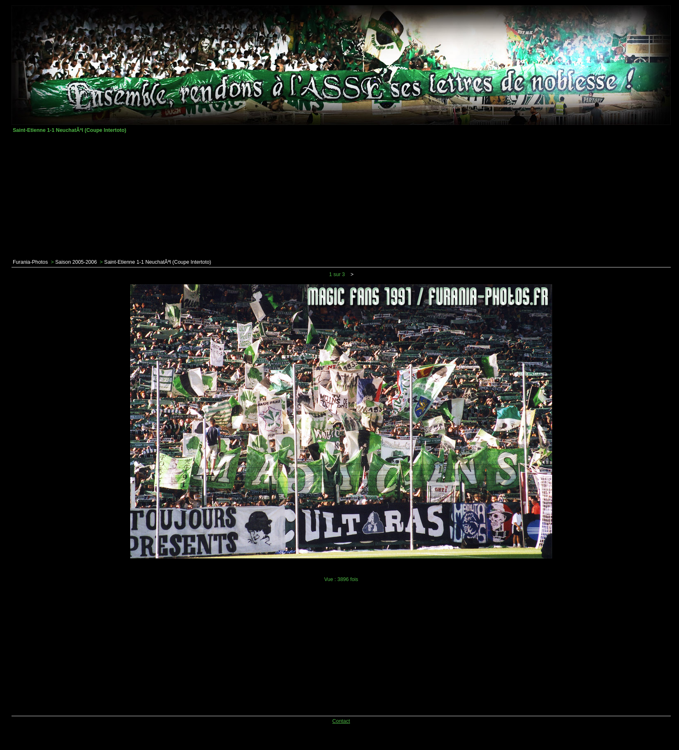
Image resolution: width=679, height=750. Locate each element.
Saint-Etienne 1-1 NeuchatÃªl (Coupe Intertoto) (157, 262)
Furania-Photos (30, 262)
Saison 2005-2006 (76, 262)
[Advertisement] (341, 196)
